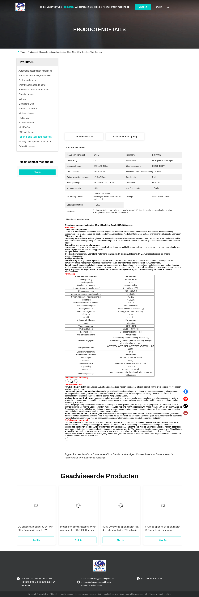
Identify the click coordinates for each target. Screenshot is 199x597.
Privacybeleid (42, 594)
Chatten (143, 7)
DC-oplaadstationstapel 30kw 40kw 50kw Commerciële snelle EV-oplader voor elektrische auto (35, 529)
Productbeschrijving (125, 136)
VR (91, 7)
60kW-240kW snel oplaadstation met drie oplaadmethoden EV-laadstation (120, 528)
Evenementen (82, 7)
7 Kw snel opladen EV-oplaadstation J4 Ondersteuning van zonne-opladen (162, 529)
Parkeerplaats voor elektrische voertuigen (85, 458)
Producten (68, 7)
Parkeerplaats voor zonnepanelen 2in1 (155, 454)
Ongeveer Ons (54, 7)
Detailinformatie (84, 136)
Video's (98, 7)
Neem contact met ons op (116, 7)
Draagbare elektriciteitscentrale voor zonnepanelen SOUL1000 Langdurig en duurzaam (78, 529)
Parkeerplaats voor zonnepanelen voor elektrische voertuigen (103, 454)
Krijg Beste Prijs (138, 112)
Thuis (43, 7)
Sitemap (31, 594)
